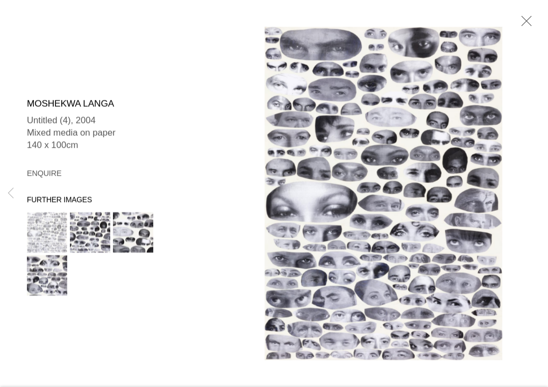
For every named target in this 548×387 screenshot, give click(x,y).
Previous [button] (11, 193)
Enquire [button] (44, 174)
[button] (47, 233)
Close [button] (524, 24)
